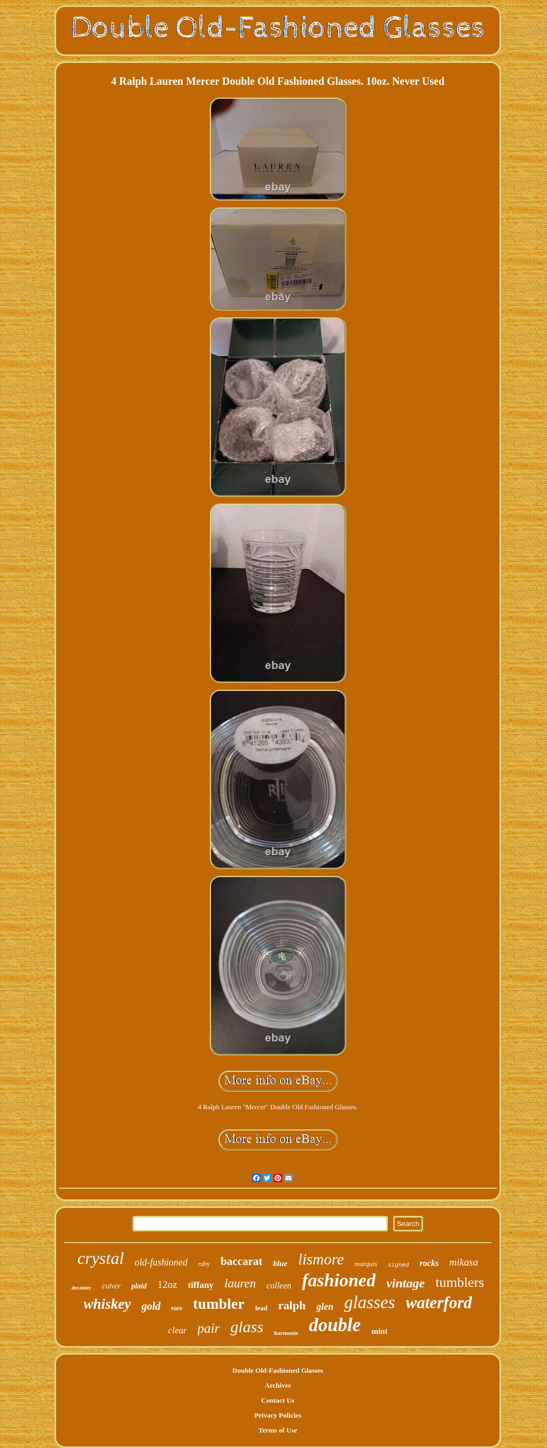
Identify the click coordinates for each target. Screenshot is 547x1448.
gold (151, 1306)
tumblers (459, 1282)
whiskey (107, 1304)
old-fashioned (161, 1262)
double (335, 1325)
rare (177, 1308)
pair (209, 1328)
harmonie (286, 1333)
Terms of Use (278, 1430)
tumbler (218, 1303)
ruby (204, 1264)
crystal (100, 1258)
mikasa (463, 1262)
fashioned (339, 1280)
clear (177, 1330)
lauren (240, 1283)
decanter (81, 1288)
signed (398, 1265)
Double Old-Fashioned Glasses (277, 1370)
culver (111, 1286)
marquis (366, 1264)
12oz (167, 1284)
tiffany (201, 1285)
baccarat (241, 1261)
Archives (278, 1385)
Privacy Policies (277, 1415)
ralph (292, 1305)
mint (379, 1331)
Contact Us (277, 1400)
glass (246, 1326)
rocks (429, 1263)
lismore (321, 1259)
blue (280, 1263)
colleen (279, 1285)
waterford (439, 1302)
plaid (139, 1286)
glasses (369, 1302)
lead (261, 1308)
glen (324, 1306)
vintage (405, 1283)
